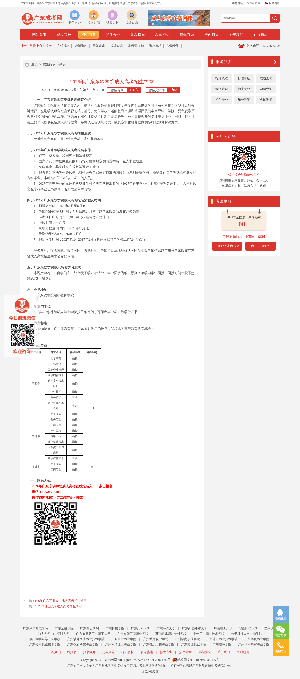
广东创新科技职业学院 (82, 644)
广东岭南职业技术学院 (44, 644)
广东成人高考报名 (227, 246)
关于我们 (236, 35)
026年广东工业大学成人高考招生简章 (61, 601)
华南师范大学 (248, 628)
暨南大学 (270, 628)
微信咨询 (126, 90)
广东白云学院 (89, 628)
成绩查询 (116, 46)
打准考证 (244, 78)
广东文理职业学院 (193, 644)
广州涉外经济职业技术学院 (86, 639)
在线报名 (261, 35)
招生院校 (244, 89)
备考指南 (138, 35)
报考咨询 (274, 3)
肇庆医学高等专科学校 (44, 639)
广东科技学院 (115, 628)
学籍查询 (173, 46)
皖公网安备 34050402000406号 (198, 660)
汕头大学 (44, 633)
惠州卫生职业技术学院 (208, 633)
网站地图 (243, 652)
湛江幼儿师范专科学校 (170, 633)
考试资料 (162, 35)
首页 (54, 652)
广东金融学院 (64, 628)
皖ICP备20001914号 (157, 660)
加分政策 (244, 99)
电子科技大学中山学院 (246, 633)
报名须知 (211, 35)
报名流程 (221, 78)
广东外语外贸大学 (194, 628)
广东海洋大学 (165, 628)
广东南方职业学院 (123, 639)
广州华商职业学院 (187, 639)
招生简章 (88, 35)
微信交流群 (164, 90)
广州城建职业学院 (155, 639)
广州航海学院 (222, 644)
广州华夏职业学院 (256, 639)
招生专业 (113, 35)
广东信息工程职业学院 (158, 644)
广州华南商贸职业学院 (253, 644)
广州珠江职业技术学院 (222, 639)
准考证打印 (136, 46)
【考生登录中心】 (32, 46)
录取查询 (99, 46)
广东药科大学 (140, 628)
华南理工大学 (223, 628)
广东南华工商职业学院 (132, 633)
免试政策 (266, 99)
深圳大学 (63, 633)
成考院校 (64, 35)
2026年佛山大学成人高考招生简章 (58, 606)
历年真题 (187, 35)
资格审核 (155, 46)
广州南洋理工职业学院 (120, 644)
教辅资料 (81, 46)
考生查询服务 (260, 246)
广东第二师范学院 (35, 628)
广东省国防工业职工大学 (93, 633)
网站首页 (39, 35)
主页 (34, 64)
